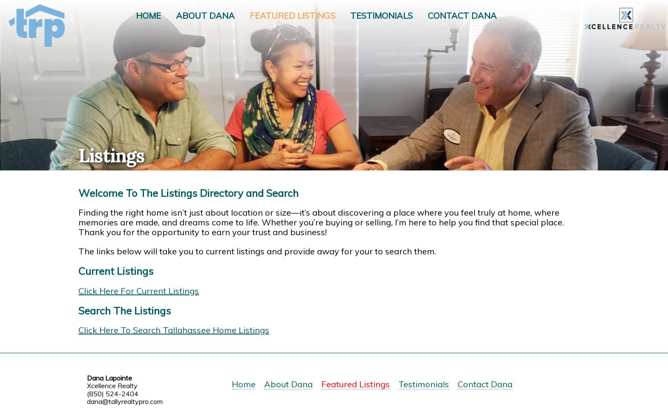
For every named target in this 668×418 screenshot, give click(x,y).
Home (148, 15)
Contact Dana (462, 15)
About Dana (205, 15)
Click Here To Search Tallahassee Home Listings (173, 330)
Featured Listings (292, 15)
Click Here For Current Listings (138, 290)
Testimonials (381, 15)
